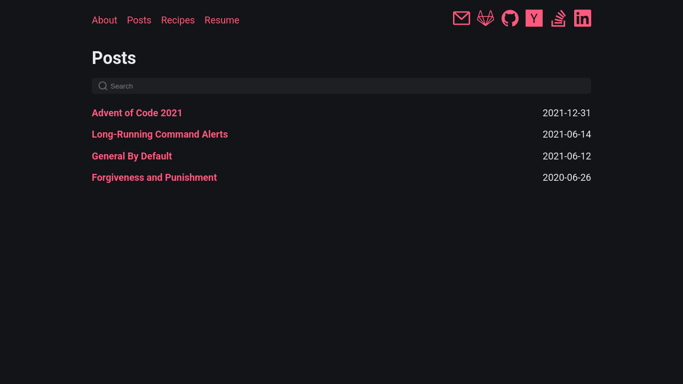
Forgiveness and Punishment (154, 177)
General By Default (132, 156)
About (104, 20)
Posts (139, 20)
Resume (221, 20)
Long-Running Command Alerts (160, 134)
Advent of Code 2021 (137, 112)
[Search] (341, 86)
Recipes (178, 20)
